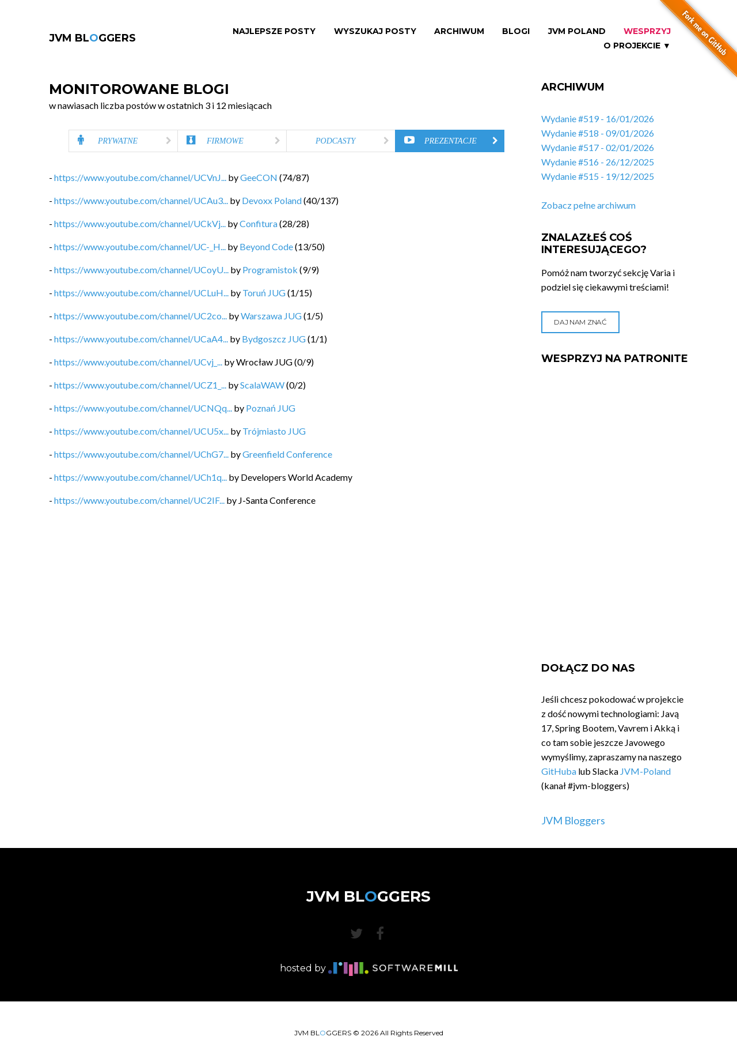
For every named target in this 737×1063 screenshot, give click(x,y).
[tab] (123, 141)
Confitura (259, 223)
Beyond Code (266, 246)
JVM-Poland (645, 771)
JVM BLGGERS (92, 38)
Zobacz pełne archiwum (588, 204)
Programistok (270, 269)
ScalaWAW (262, 384)
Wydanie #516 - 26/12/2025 (597, 161)
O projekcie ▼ (637, 46)
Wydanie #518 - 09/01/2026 (597, 132)
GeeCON (259, 177)
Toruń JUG (264, 292)
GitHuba (558, 771)
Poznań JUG (270, 407)
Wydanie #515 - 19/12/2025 (597, 176)
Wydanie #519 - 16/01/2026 (597, 118)
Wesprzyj (647, 31)
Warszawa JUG (271, 315)
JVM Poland (577, 31)
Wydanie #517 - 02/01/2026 (597, 147)
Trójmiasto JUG (274, 430)
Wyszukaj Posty (375, 31)
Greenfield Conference (287, 453)
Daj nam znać (580, 322)
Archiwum (459, 31)
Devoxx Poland (272, 200)
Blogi (516, 31)
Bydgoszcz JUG (274, 338)
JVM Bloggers (573, 820)
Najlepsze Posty (274, 31)
